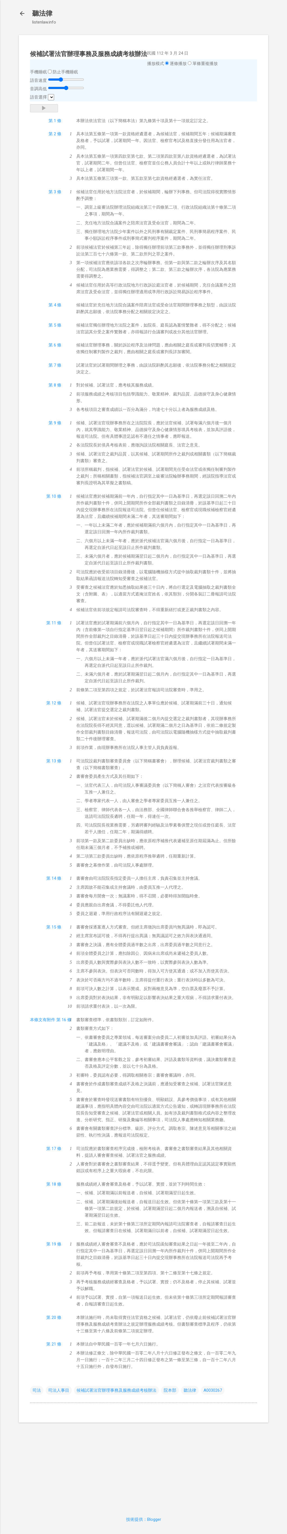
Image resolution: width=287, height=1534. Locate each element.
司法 (37, 1390)
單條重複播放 (205, 63)
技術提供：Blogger (143, 1519)
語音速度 (38, 80)
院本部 (170, 1390)
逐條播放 (178, 63)
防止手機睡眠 (65, 72)
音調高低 (38, 88)
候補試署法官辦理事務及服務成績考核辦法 (116, 1390)
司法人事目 (58, 1390)
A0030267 (212, 1390)
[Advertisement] (143, 1466)
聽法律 (42, 13)
